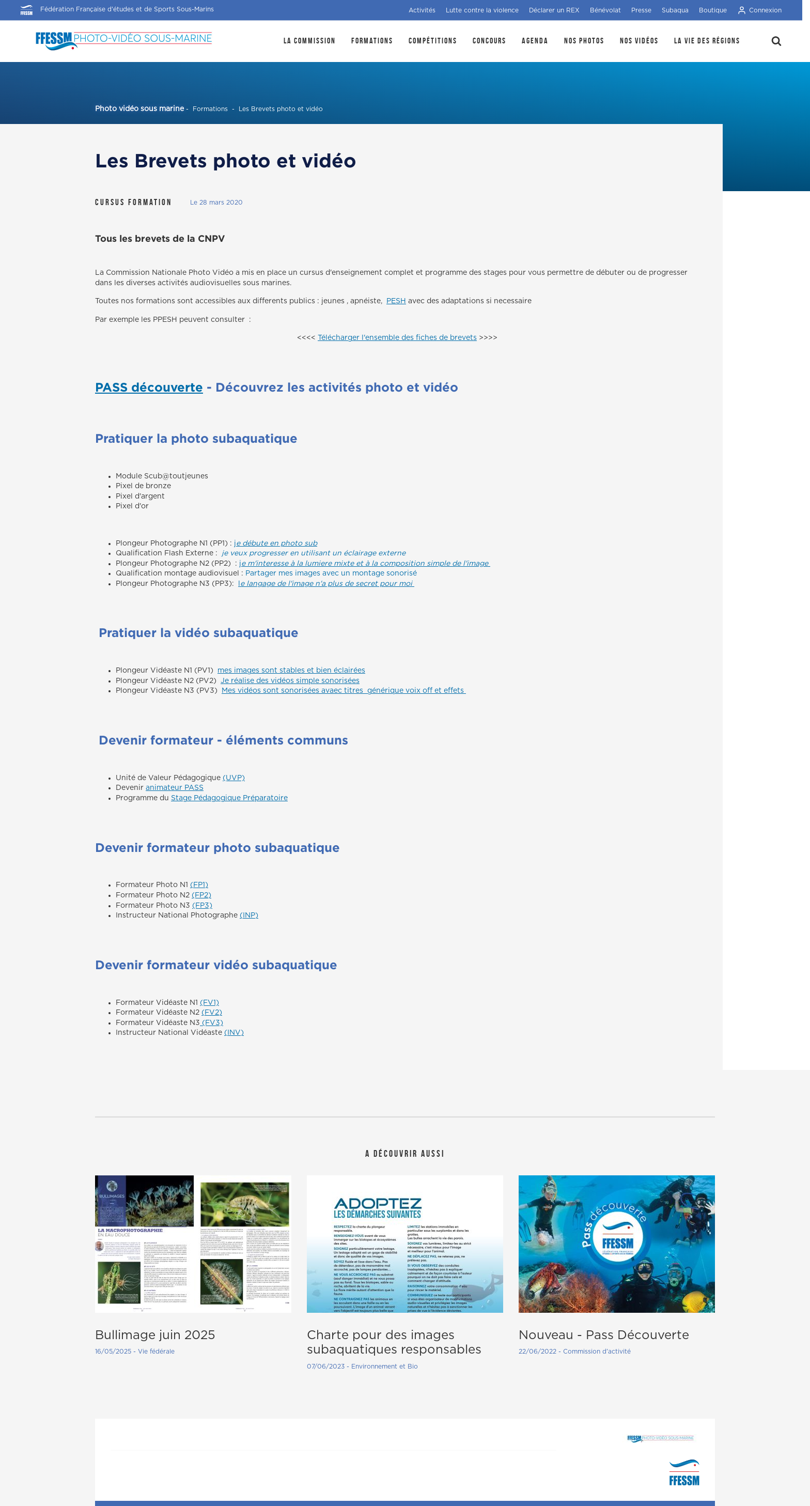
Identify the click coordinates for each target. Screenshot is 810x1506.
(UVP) (234, 778)
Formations (372, 40)
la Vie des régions (707, 40)
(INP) (249, 915)
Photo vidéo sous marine (139, 109)
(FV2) (211, 1012)
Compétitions (433, 40)
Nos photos (584, 40)
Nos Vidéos (639, 40)
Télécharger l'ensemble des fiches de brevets (397, 337)
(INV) (234, 1032)
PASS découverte (149, 387)
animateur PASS (175, 787)
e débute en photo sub (276, 543)
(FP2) (201, 895)
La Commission (310, 40)
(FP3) (202, 905)
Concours (489, 40)
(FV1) (209, 1002)
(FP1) (199, 885)
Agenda (535, 40)
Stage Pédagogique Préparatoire (229, 798)
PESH (396, 301)
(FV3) (211, 1023)
